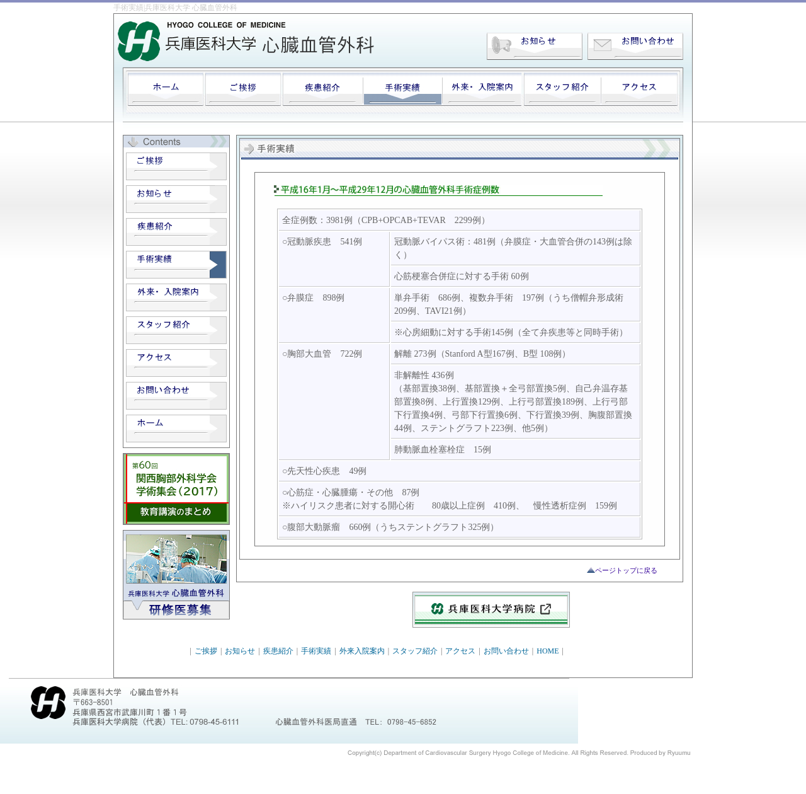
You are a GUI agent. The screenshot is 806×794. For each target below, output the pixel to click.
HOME (547, 651)
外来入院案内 (362, 651)
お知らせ (240, 651)
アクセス (460, 651)
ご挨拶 (206, 651)
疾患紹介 (278, 651)
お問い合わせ (506, 651)
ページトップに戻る (626, 570)
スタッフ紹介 (415, 651)
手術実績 (316, 651)
